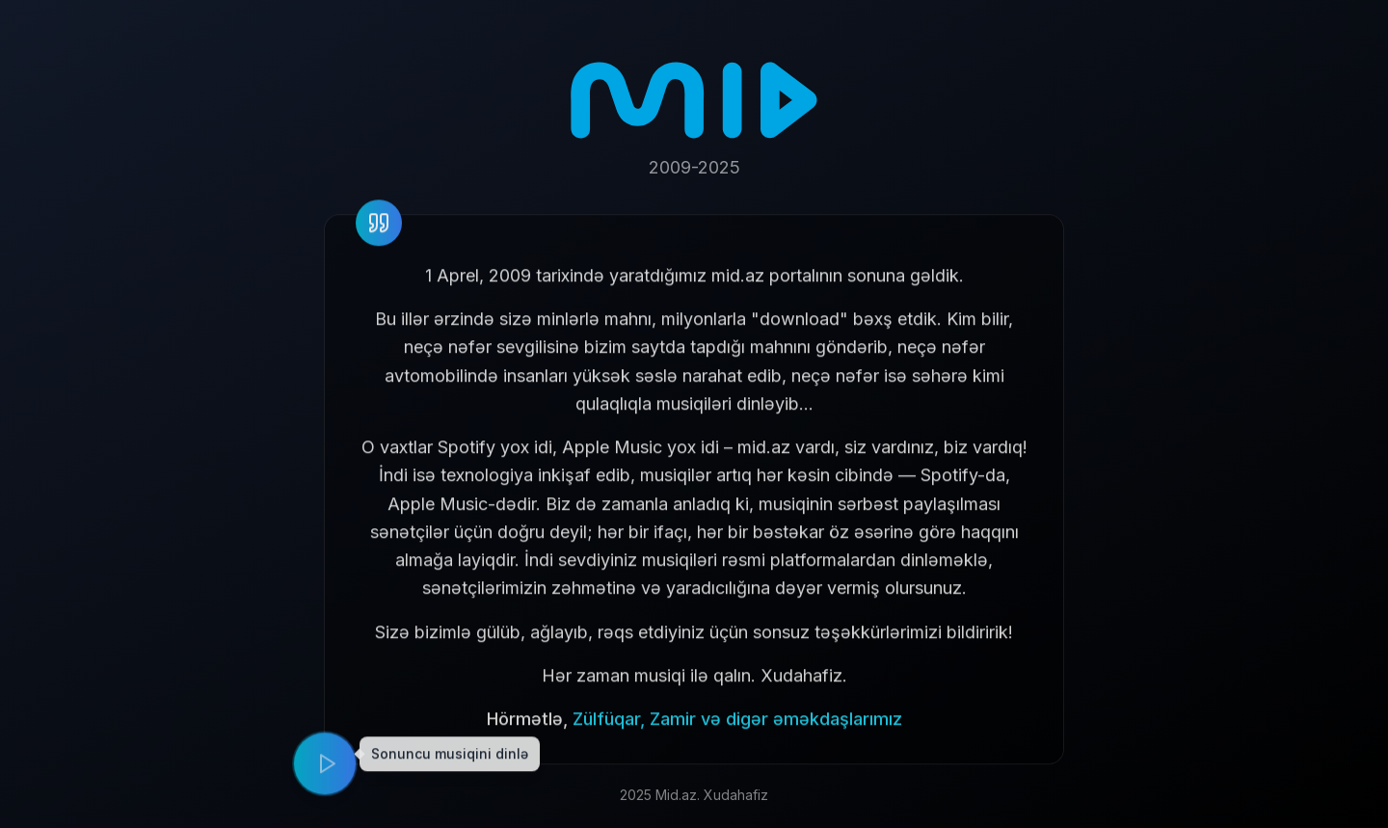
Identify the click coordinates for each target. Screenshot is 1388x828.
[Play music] (325, 769)
